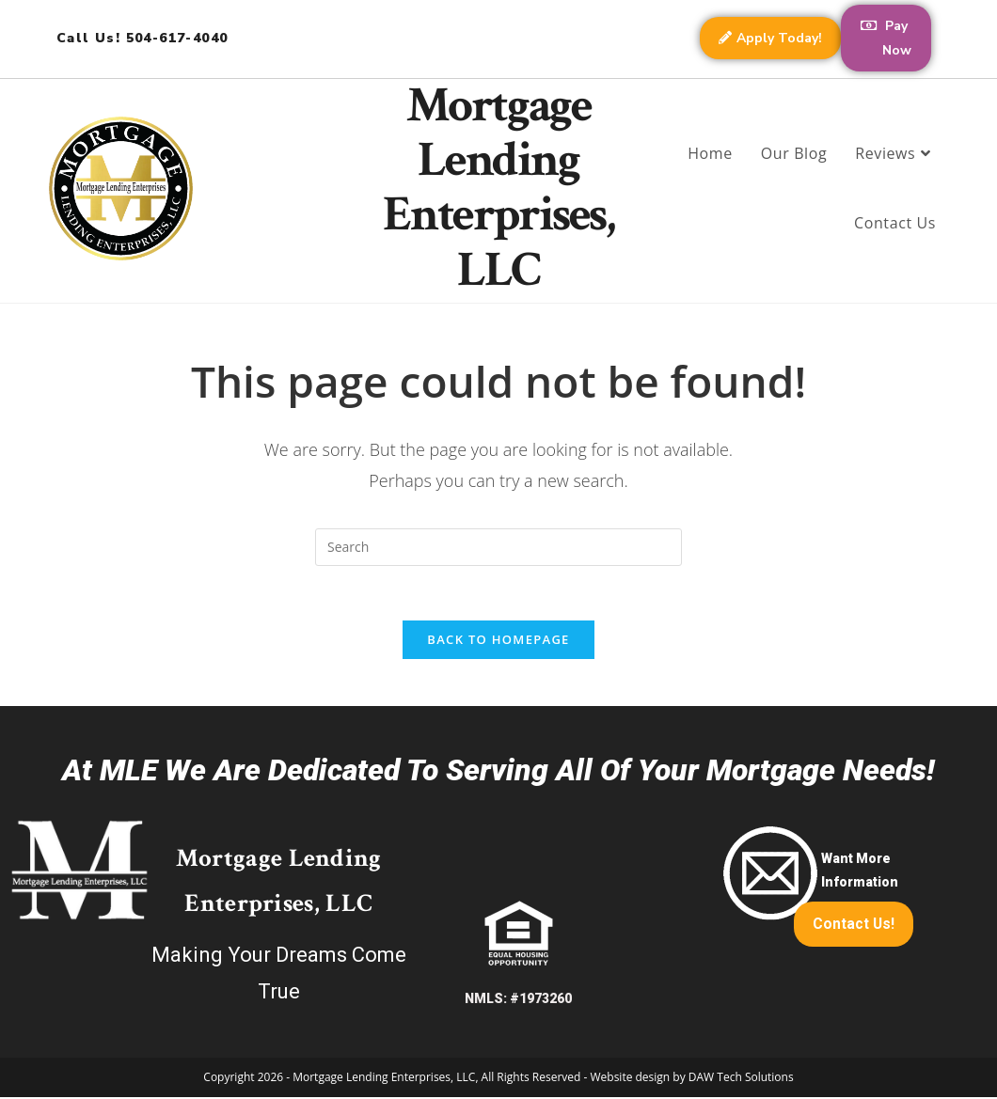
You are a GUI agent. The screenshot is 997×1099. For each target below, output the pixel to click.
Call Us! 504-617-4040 (142, 38)
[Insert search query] (498, 547)
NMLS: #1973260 (518, 1000)
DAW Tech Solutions (741, 1079)
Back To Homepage (498, 641)
